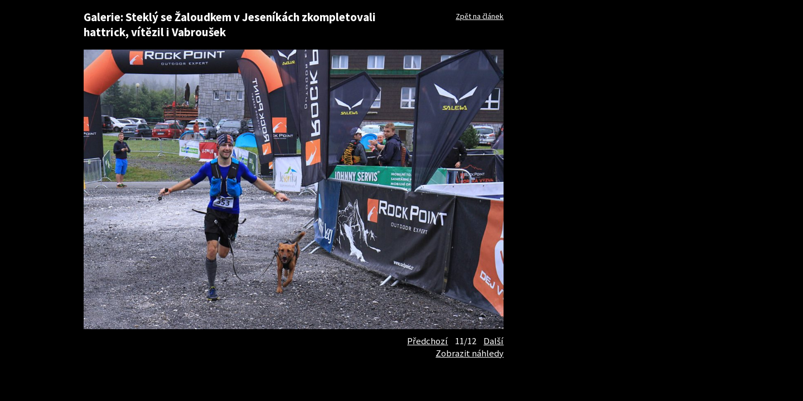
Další (493, 341)
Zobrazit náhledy (470, 353)
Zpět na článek (480, 16)
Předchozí (427, 341)
